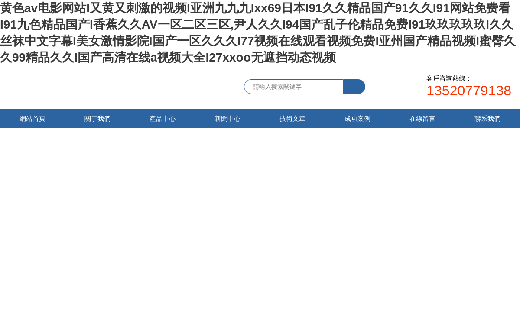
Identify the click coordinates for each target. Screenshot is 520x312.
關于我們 (97, 118)
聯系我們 (487, 118)
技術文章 (293, 118)
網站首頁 (33, 118)
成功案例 (357, 118)
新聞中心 (227, 118)
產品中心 (163, 118)
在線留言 (423, 118)
